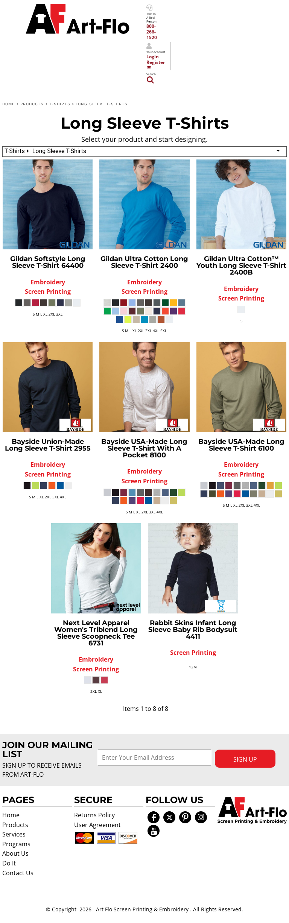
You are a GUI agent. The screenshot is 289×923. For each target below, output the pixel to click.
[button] (252, 810)
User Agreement (97, 825)
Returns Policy (94, 815)
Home (8, 104)
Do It (9, 863)
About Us (15, 853)
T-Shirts (59, 104)
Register (155, 62)
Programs (16, 844)
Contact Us (17, 873)
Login (152, 56)
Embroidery (47, 282)
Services (14, 834)
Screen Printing (48, 291)
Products (32, 104)
